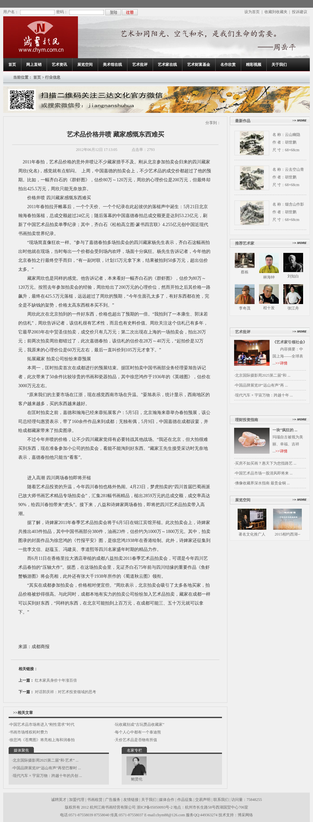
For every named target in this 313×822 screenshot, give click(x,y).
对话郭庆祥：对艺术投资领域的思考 (65, 692)
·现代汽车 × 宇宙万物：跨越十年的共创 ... (47, 775)
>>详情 (281, 363)
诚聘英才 (58, 799)
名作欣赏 (228, 64)
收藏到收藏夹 (275, 12)
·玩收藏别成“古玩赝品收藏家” (139, 724)
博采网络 (245, 815)
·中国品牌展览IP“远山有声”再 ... (261, 385)
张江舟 (293, 308)
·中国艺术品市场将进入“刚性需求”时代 (41, 724)
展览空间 (85, 64)
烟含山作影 (294, 204)
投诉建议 (299, 12)
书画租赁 (95, 799)
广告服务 (112, 799)
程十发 (269, 308)
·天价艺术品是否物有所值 (135, 740)
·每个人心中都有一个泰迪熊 (137, 732)
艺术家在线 (167, 64)
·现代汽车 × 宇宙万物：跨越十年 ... (263, 395)
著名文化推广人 (252, 534)
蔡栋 (244, 272)
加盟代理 (76, 799)
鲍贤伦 (136, 779)
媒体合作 (166, 799)
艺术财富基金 (198, 64)
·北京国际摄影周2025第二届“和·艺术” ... (45, 760)
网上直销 (34, 64)
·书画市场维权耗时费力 (28, 732)
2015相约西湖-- (287, 534)
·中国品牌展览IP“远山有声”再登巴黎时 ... (46, 768)
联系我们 (221, 799)
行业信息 (52, 77)
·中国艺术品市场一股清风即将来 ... (263, 473)
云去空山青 (294, 169)
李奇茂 (244, 308)
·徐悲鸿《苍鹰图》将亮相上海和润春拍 (42, 740)
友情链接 (131, 799)
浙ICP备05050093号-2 (155, 807)
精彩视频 (253, 64)
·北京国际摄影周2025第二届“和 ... (262, 375)
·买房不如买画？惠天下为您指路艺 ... (265, 463)
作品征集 (185, 799)
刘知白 (293, 276)
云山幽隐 (292, 134)
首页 (12, 64)
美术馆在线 (112, 64)
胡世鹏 (290, 142)
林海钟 (269, 277)
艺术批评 (140, 64)
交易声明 (202, 799)
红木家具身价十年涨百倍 (56, 680)
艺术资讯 (59, 64)
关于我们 (279, 64)
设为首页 (252, 12)
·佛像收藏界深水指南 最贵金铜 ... (262, 483)
